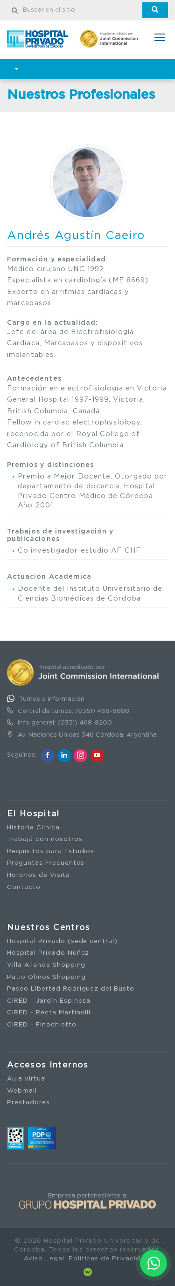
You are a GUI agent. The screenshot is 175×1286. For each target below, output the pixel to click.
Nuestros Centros (49, 927)
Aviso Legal (44, 1259)
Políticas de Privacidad (109, 1259)
